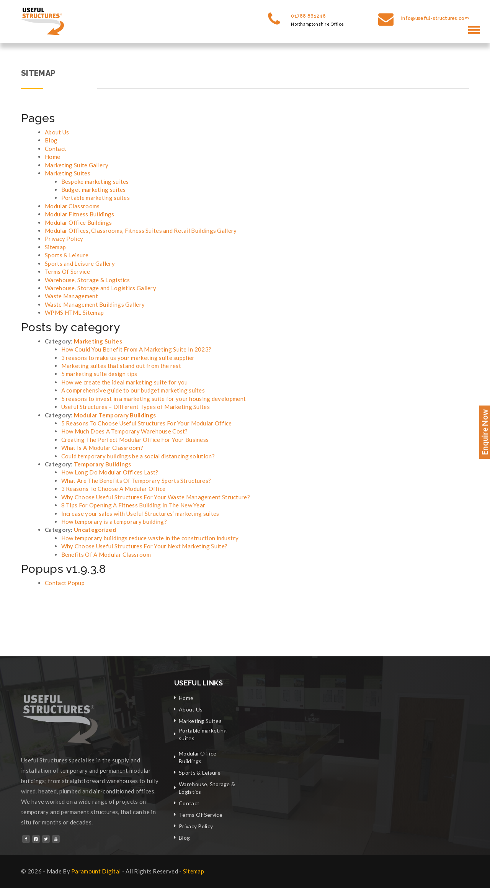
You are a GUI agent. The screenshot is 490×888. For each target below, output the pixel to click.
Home (52, 156)
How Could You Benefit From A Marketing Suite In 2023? (136, 349)
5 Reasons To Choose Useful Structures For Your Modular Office (146, 423)
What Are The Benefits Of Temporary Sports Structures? (136, 480)
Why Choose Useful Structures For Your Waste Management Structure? (155, 497)
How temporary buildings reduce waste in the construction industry (150, 538)
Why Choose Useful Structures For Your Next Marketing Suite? (144, 546)
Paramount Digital (96, 871)
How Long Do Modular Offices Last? (109, 472)
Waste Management (71, 296)
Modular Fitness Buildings (79, 214)
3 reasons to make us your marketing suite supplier (128, 357)
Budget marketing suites (93, 189)
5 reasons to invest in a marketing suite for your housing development (153, 398)
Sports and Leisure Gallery (80, 263)
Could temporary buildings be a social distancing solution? (138, 456)
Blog (51, 140)
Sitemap (55, 247)
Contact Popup (65, 582)
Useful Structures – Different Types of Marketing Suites (135, 406)
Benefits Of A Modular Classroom (106, 554)
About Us (57, 132)
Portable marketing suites (95, 197)
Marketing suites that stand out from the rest (121, 365)
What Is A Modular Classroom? (102, 447)
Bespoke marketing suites (95, 181)
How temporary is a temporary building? (114, 521)
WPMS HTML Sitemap (74, 312)
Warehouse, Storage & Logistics (87, 279)
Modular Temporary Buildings (115, 415)
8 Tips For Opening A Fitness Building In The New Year (133, 505)
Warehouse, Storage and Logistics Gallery (100, 288)
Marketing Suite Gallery (76, 165)
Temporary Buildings (102, 464)
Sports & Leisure (66, 255)
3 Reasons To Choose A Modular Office (113, 488)
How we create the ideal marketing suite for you (124, 382)
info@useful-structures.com (435, 18)
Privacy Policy (64, 238)
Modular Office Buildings (78, 222)
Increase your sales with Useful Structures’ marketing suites (140, 513)
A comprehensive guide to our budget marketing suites (133, 390)
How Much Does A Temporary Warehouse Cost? (124, 431)
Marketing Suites (67, 173)
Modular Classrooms (72, 206)
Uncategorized (95, 529)
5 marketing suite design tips (99, 373)
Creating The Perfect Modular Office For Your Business (135, 439)
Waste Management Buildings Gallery (95, 304)
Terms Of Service (67, 271)
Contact (55, 148)
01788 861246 (308, 16)
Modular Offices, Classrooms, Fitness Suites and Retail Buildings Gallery (141, 230)
